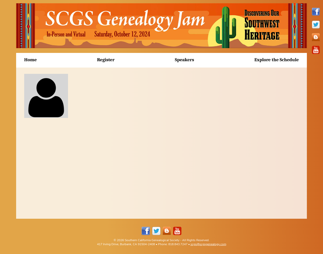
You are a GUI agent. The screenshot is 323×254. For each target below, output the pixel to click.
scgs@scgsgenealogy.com (208, 244)
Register (106, 59)
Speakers (184, 59)
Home (30, 59)
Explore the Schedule (276, 59)
